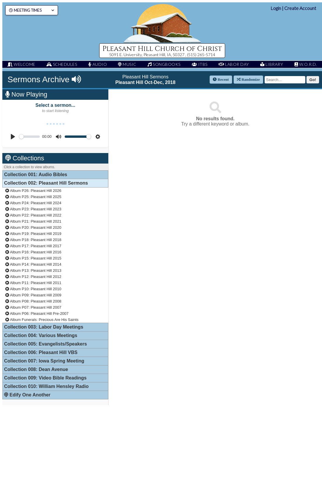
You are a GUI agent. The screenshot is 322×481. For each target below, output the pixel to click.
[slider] (29, 136)
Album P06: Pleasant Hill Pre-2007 (36, 313)
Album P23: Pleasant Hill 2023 (33, 209)
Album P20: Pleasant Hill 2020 (33, 227)
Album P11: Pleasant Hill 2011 (33, 283)
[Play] (13, 136)
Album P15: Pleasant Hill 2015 (33, 258)
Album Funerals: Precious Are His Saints (41, 319)
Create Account (300, 8)
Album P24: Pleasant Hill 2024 (33, 203)
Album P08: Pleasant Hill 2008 (33, 301)
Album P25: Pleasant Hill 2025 (33, 197)
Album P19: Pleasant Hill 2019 (33, 233)
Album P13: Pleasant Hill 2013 (33, 270)
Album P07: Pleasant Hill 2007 (33, 307)
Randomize (248, 79)
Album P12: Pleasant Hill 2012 (33, 276)
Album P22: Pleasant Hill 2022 (33, 215)
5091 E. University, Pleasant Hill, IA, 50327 (147, 54)
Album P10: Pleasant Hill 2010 (33, 289)
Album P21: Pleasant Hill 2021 (33, 221)
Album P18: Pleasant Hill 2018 (33, 240)
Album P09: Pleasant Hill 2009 (33, 295)
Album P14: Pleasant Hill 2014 (33, 264)
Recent (221, 79)
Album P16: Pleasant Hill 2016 (33, 252)
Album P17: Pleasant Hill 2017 (33, 246)
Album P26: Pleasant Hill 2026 (33, 190)
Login (275, 8)
